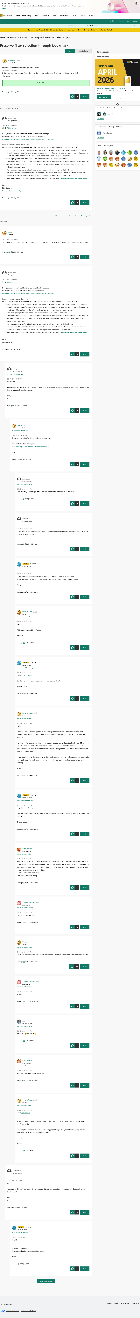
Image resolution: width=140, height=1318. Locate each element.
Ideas (54, 15)
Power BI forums (8, 37)
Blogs (74, 15)
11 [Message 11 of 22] (24, 643)
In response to (15, 374)
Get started (108, 30)
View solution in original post (12, 191)
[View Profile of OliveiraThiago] (27, 611)
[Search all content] (111, 26)
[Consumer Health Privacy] (28, 1311)
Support (91, 15)
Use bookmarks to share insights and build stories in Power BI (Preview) (28, 139)
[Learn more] (104, 97)
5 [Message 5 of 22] (18, 1264)
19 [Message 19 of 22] (24, 1041)
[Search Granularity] (76, 26)
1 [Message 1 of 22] (8, 92)
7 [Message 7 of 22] (18, 459)
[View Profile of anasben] (25, 1021)
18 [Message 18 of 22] (24, 1080)
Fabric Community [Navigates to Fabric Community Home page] (23, 15)
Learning (82, 15)
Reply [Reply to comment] (85, 203)
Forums (36, 15)
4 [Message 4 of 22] (13, 1207)
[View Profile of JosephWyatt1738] (28, 902)
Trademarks (135, 1303)
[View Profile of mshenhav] (33, 563)
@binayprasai (12, 128)
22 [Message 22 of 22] (9, 252)
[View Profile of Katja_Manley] (27, 848)
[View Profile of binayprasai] (11, 60)
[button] (70, 51)
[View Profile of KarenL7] (10, 232)
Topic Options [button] (83, 51)
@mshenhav (25, 1113)
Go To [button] (135, 21)
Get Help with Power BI (42, 37)
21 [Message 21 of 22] (24, 922)
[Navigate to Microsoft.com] (6, 15)
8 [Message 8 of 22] (23, 499)
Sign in (120, 21)
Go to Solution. (48, 83)
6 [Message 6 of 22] (13, 405)
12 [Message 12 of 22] (24, 693)
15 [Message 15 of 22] (24, 1151)
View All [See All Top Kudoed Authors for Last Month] (100, 137)
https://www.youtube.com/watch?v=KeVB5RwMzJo (30, 446)
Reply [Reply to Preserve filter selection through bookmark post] (85, 97)
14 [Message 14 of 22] (24, 829)
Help (127, 21)
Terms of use (124, 1303)
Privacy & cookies (112, 1303)
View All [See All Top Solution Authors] (100, 118)
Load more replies (46, 1281)
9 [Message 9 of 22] (23, 544)
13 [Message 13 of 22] (24, 775)
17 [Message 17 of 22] (24, 962)
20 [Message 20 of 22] (24, 1001)
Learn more (6, 8)
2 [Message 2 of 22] (8, 198)
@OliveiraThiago (26, 675)
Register (112, 21)
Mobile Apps (63, 37)
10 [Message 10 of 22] (24, 592)
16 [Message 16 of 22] (24, 883)
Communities (64, 15)
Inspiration (45, 15)
